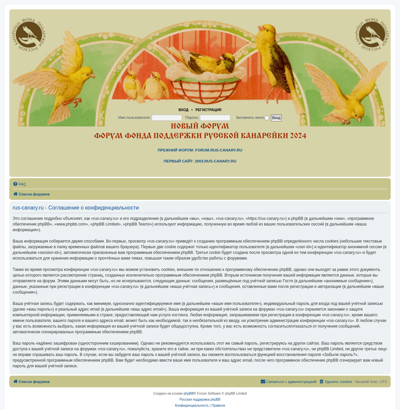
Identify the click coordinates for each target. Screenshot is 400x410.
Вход (183, 110)
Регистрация (208, 110)
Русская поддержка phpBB (199, 399)
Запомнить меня (252, 117)
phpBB (189, 393)
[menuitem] (19, 184)
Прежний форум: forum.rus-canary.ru (200, 150)
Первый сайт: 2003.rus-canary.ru (200, 161)
